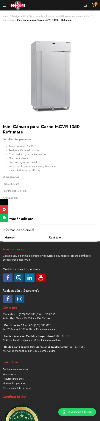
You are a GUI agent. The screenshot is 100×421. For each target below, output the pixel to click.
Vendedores (9, 374)
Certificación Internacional (17, 388)
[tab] (18, 218)
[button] (77, 410)
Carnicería (8, 20)
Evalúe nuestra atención (15, 369)
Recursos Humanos (13, 379)
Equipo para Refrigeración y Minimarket (67, 16)
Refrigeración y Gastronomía (27, 16)
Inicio (6, 16)
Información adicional (18, 218)
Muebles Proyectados (14, 383)
